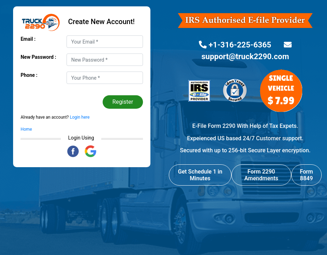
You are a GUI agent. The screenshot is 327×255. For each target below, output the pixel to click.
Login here (79, 117)
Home (26, 129)
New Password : (38, 57)
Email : (28, 39)
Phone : (29, 75)
